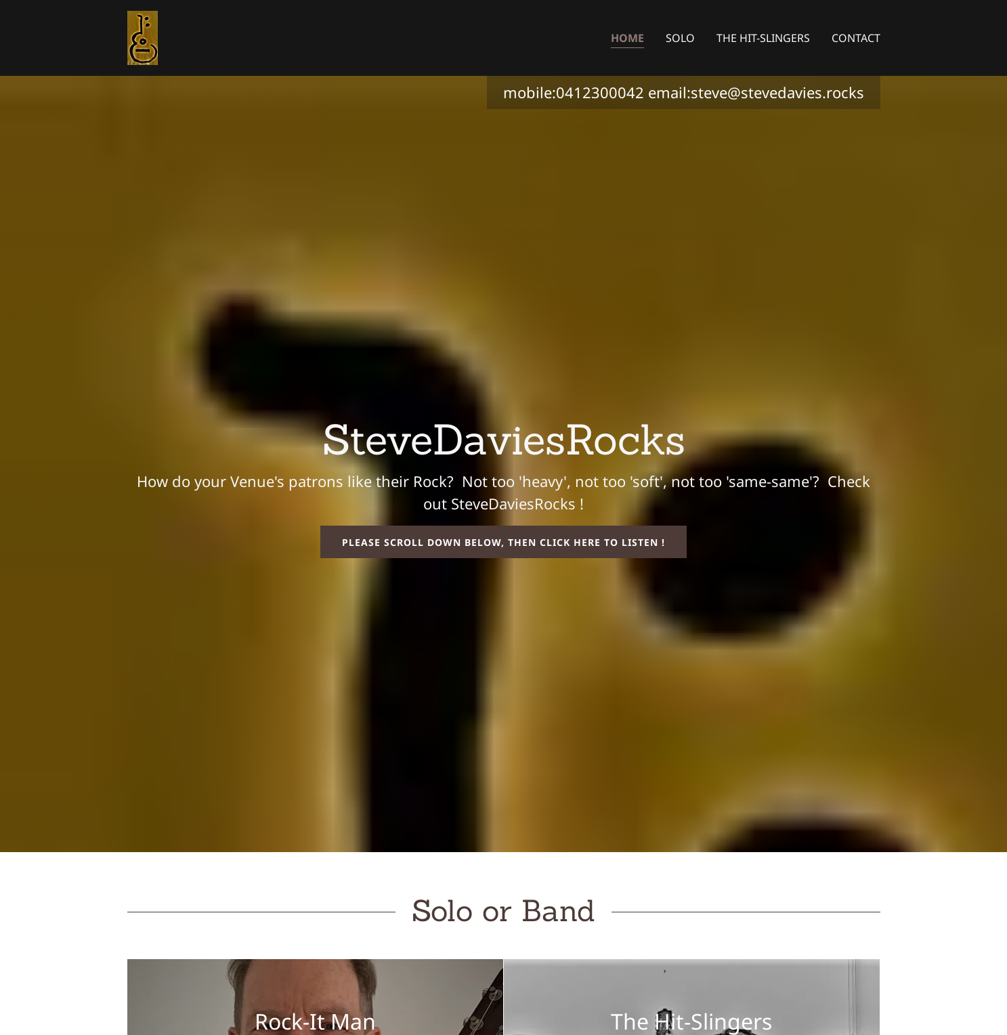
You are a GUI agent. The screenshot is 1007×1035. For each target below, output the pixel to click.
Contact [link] (856, 37)
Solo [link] (680, 37)
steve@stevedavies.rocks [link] (777, 92)
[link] (142, 36)
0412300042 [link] (600, 92)
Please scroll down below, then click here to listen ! (503, 542)
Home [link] (627, 37)
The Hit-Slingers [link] (763, 37)
